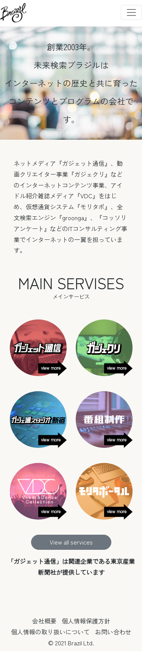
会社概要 (44, 620)
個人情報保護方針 (86, 620)
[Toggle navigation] (131, 12)
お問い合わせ (113, 631)
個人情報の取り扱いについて (50, 631)
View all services (71, 541)
